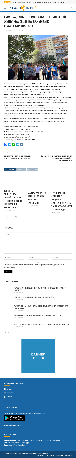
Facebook (8, 389)
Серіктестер (69, 455)
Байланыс (60, 455)
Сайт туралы (50, 455)
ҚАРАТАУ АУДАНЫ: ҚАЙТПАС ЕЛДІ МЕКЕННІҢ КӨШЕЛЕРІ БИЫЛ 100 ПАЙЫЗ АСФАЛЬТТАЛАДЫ (56, 158)
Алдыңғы (7, 217)
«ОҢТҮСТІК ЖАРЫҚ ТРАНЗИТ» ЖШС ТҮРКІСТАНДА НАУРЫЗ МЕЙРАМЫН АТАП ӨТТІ (41, 324)
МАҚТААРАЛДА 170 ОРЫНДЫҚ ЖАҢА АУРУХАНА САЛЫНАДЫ (34, 297)
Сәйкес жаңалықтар (10, 169)
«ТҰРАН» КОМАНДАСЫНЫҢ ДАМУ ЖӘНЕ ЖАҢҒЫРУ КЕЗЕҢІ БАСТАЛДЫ (37, 315)
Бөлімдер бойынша (32, 169)
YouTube (8, 396)
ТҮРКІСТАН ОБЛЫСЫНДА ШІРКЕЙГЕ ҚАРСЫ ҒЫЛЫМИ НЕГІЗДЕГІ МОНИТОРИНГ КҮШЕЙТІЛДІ (38, 2)
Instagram (8, 393)
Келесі (14, 217)
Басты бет (40, 455)
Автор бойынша (21, 169)
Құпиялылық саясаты (12, 425)
